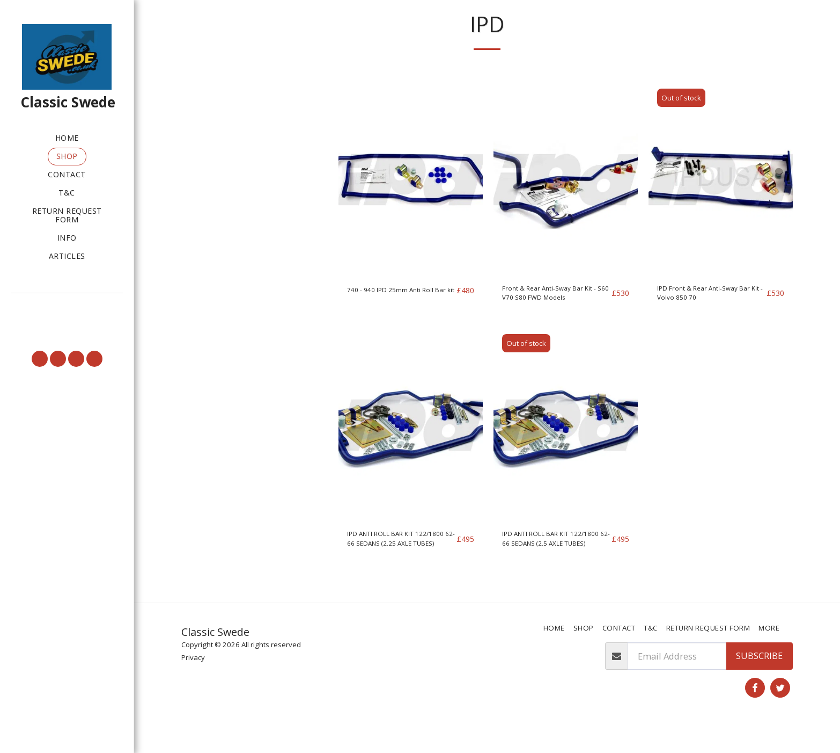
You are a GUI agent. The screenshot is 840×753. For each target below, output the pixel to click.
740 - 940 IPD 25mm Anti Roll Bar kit (397, 324)
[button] (67, 308)
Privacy (193, 683)
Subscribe (759, 681)
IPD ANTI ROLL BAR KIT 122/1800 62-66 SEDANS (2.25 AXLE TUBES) (395, 578)
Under (214, 134)
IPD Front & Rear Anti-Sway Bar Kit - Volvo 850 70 (706, 325)
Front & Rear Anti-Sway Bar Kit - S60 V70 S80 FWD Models (554, 325)
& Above (218, 163)
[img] (410, 206)
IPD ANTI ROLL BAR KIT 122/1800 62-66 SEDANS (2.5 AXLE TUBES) (550, 578)
